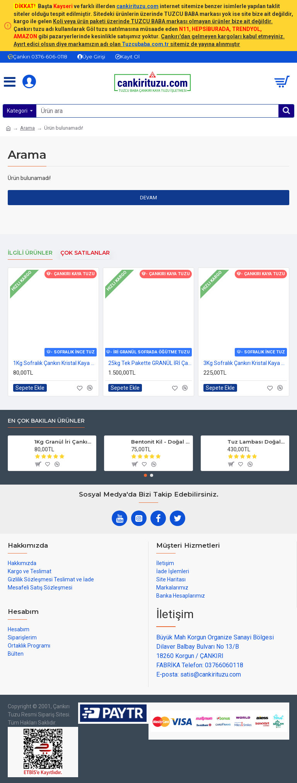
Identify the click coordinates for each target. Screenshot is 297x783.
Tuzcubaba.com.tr (145, 44)
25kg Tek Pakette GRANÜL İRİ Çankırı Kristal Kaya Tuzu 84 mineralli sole (150, 363)
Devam (148, 197)
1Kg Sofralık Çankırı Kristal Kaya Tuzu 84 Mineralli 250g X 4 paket (55, 363)
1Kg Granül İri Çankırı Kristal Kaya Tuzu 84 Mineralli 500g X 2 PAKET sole (63, 442)
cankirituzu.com (137, 6)
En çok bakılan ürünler (46, 421)
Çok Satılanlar (85, 253)
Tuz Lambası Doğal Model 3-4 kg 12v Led (256, 442)
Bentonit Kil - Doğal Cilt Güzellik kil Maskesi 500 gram (160, 442)
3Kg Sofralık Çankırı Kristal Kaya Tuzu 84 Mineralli (245, 363)
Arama (27, 128)
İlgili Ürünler (30, 253)
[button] (145, 475)
